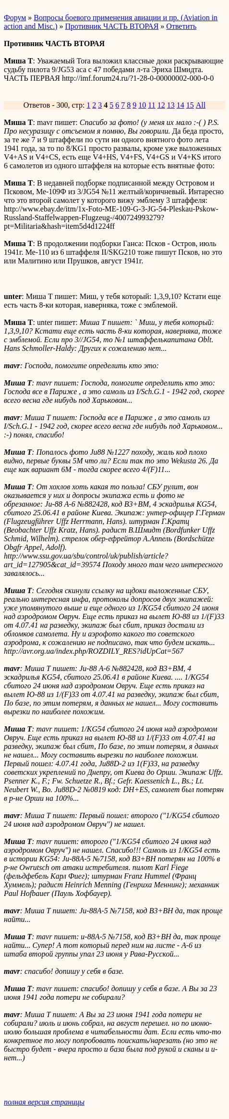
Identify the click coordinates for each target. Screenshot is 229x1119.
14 (180, 105)
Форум (15, 17)
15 (190, 105)
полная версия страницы (44, 1102)
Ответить (181, 26)
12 (161, 105)
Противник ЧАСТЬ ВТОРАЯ (112, 26)
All (200, 105)
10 (142, 105)
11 (151, 105)
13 (171, 105)
